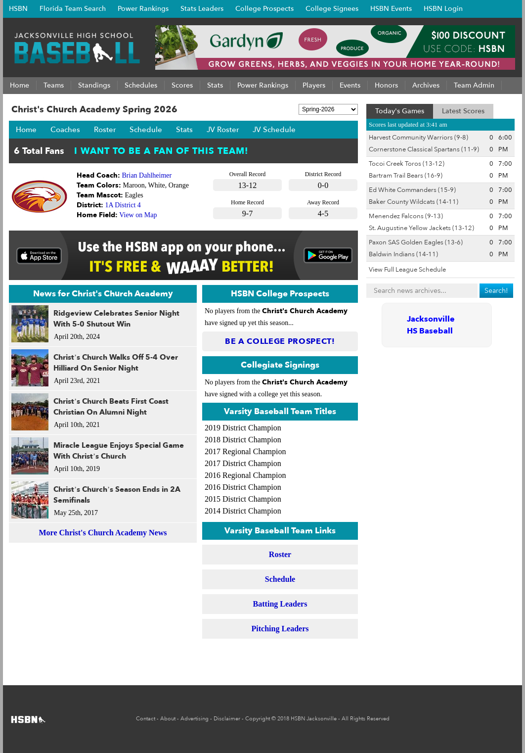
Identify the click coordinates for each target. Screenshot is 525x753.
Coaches (65, 130)
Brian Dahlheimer (147, 175)
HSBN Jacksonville (314, 718)
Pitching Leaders (280, 628)
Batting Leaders (280, 604)
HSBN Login (443, 8)
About (167, 718)
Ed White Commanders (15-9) (412, 190)
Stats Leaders (201, 8)
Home (26, 130)
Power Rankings (143, 8)
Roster (105, 130)
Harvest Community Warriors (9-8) (418, 137)
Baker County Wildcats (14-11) (413, 201)
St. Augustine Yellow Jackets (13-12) (421, 228)
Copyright (257, 718)
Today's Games (399, 111)
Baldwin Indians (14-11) (403, 254)
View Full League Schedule (407, 269)
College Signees (332, 8)
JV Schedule (274, 130)
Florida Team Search (73, 8)
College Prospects (264, 8)
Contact (145, 718)
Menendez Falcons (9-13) (406, 216)
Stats (184, 130)
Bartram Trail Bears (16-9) (405, 175)
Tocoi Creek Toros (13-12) (406, 163)
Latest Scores (463, 111)
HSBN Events (391, 8)
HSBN (18, 8)
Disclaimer (227, 718)
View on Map (138, 215)
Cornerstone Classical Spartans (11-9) (424, 149)
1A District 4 (123, 205)
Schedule (146, 130)
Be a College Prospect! (280, 341)
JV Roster (223, 130)
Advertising (194, 718)
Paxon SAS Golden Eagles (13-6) (416, 242)
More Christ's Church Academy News (103, 532)
